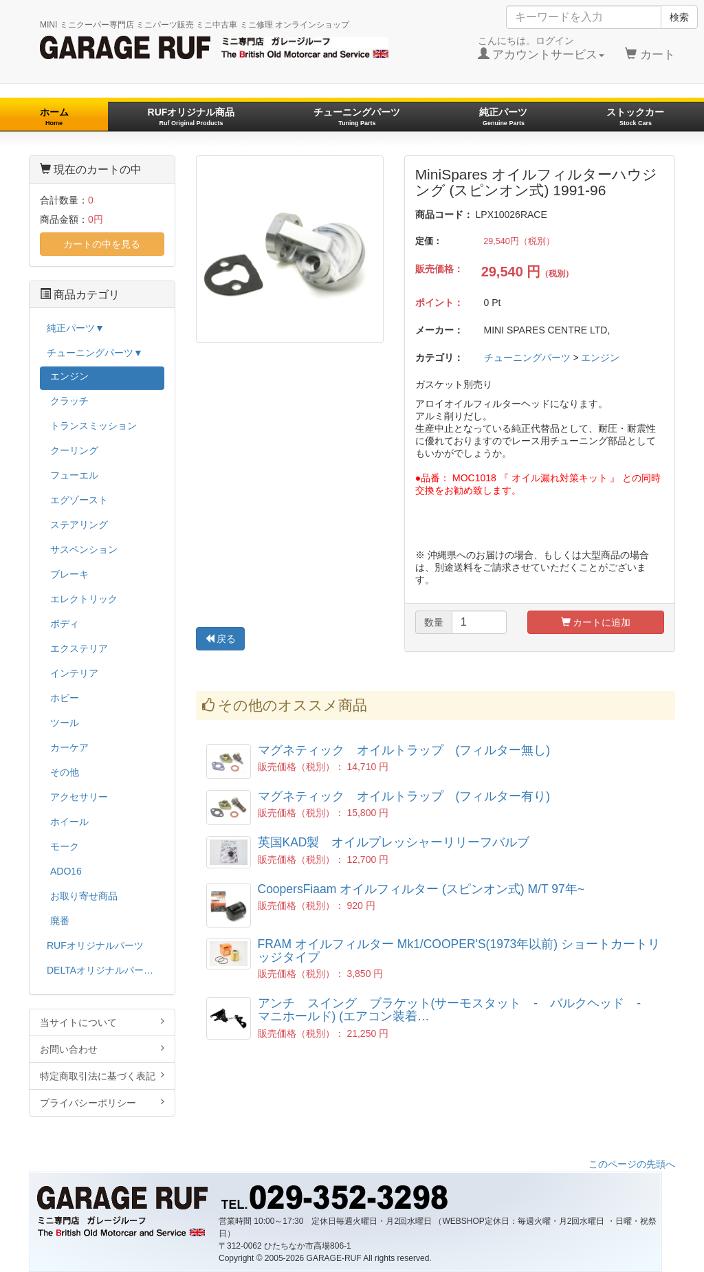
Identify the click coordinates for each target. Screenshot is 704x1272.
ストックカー (635, 117)
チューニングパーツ (357, 117)
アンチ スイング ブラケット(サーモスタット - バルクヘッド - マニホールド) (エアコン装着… (455, 1009)
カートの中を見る (101, 244)
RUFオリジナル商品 (191, 117)
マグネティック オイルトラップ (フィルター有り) (404, 796)
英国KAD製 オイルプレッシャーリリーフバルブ (394, 842)
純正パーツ (503, 117)
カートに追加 (596, 622)
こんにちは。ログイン (541, 48)
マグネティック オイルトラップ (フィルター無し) (404, 750)
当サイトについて (102, 1022)
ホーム (54, 117)
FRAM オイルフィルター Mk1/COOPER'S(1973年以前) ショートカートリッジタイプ (459, 950)
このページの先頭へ (631, 1164)
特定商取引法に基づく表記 (102, 1076)
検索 (679, 17)
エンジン (600, 357)
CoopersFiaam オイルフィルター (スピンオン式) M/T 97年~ (421, 889)
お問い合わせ (102, 1049)
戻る (220, 638)
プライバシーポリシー (102, 1102)
